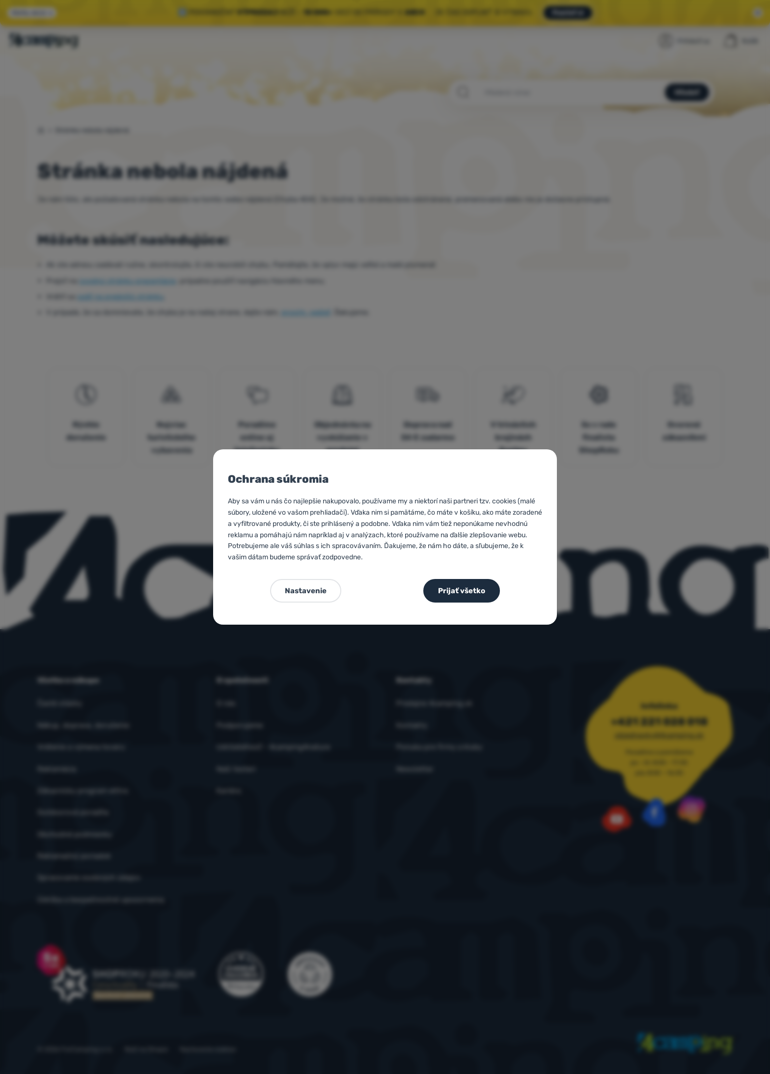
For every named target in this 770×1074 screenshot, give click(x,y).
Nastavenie (306, 590)
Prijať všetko (461, 590)
